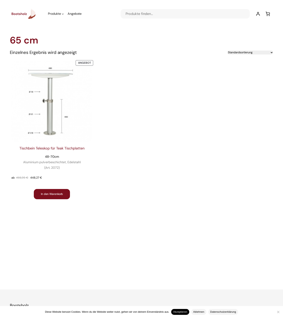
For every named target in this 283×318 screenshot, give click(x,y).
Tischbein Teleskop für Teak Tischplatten (52, 158)
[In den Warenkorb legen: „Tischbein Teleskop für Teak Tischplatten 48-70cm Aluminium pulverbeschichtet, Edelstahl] (52, 194)
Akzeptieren (180, 311)
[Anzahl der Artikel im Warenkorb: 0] (267, 13)
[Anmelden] (258, 13)
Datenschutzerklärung (223, 311)
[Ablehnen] (278, 312)
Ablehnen (198, 311)
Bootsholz (19, 305)
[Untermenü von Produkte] (63, 14)
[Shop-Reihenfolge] (250, 52)
